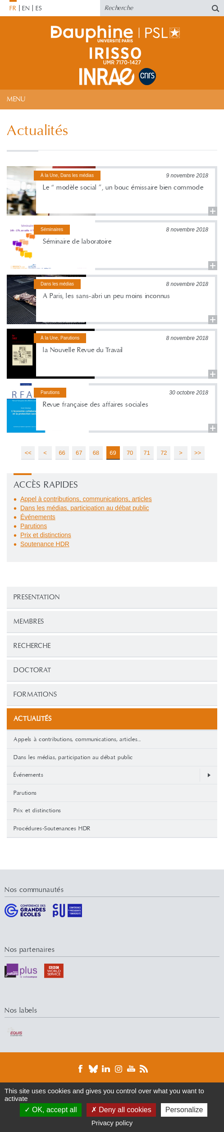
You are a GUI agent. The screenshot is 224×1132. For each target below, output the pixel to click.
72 (163, 452)
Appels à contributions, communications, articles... (77, 739)
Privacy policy (112, 1123)
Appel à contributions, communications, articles (86, 499)
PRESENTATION (37, 597)
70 (130, 452)
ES (39, 9)
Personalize (184, 1110)
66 (62, 452)
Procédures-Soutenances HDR (52, 828)
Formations (35, 694)
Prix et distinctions (37, 810)
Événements (29, 775)
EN (26, 9)
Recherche (32, 646)
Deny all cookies (121, 1110)
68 (96, 452)
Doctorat (32, 670)
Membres (29, 621)
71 (147, 452)
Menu (16, 99)
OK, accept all (50, 1110)
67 (79, 452)
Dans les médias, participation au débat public (73, 757)
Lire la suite (112, 191)
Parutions (25, 793)
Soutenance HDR (44, 544)
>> (197, 452)
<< (28, 452)
